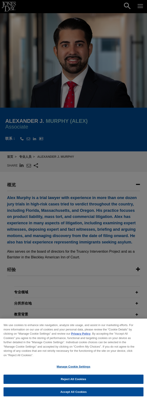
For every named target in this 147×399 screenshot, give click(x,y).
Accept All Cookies (73, 394)
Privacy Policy (80, 336)
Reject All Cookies (73, 381)
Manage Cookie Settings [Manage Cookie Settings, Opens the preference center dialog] (73, 369)
